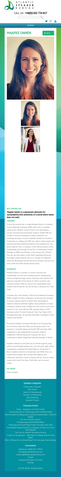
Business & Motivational (32, 395)
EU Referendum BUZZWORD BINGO (30, 422)
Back (48, 33)
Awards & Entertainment (32, 392)
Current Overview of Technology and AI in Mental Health (30, 412)
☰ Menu (30, 25)
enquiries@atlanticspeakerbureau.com (30, 454)
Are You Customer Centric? (31, 419)
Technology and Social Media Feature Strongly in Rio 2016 (30, 425)
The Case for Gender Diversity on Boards (30, 432)
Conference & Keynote (32, 387)
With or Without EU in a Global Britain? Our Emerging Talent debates (30, 440)
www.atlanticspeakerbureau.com (31, 452)
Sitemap (30, 462)
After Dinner (32, 389)
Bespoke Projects (32, 400)
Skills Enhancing (32, 397)
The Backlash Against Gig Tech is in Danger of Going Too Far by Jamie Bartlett (30, 428)
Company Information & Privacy (30, 460)
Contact (30, 457)
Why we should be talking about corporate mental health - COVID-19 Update (30, 415)
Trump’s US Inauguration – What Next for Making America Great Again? (30, 436)
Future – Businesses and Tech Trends (30, 409)
